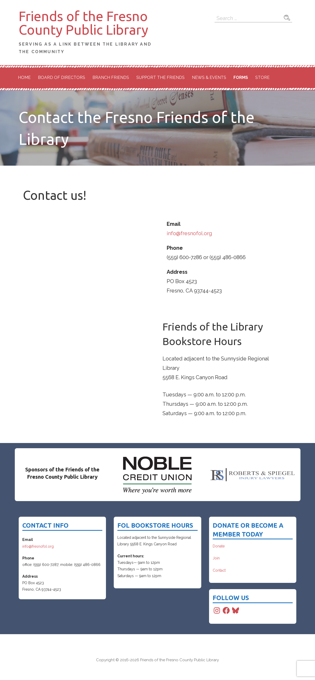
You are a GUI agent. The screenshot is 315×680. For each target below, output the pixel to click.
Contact (219, 570)
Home (24, 77)
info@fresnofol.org (189, 233)
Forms (240, 77)
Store (262, 77)
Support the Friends (160, 77)
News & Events (209, 77)
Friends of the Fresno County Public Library (83, 23)
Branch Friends (110, 77)
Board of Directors (61, 77)
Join (216, 558)
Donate (219, 546)
